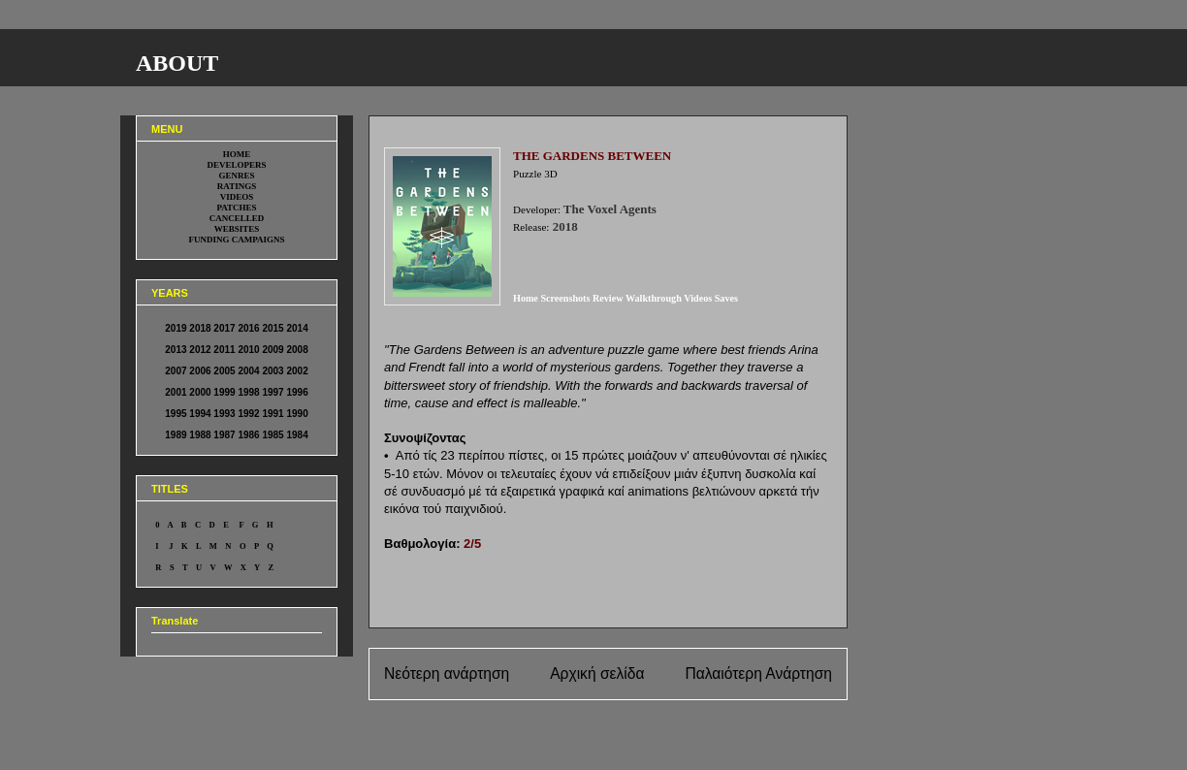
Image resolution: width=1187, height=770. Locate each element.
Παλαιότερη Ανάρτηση (758, 673)
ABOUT (177, 63)
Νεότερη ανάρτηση (446, 673)
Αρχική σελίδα (597, 673)
